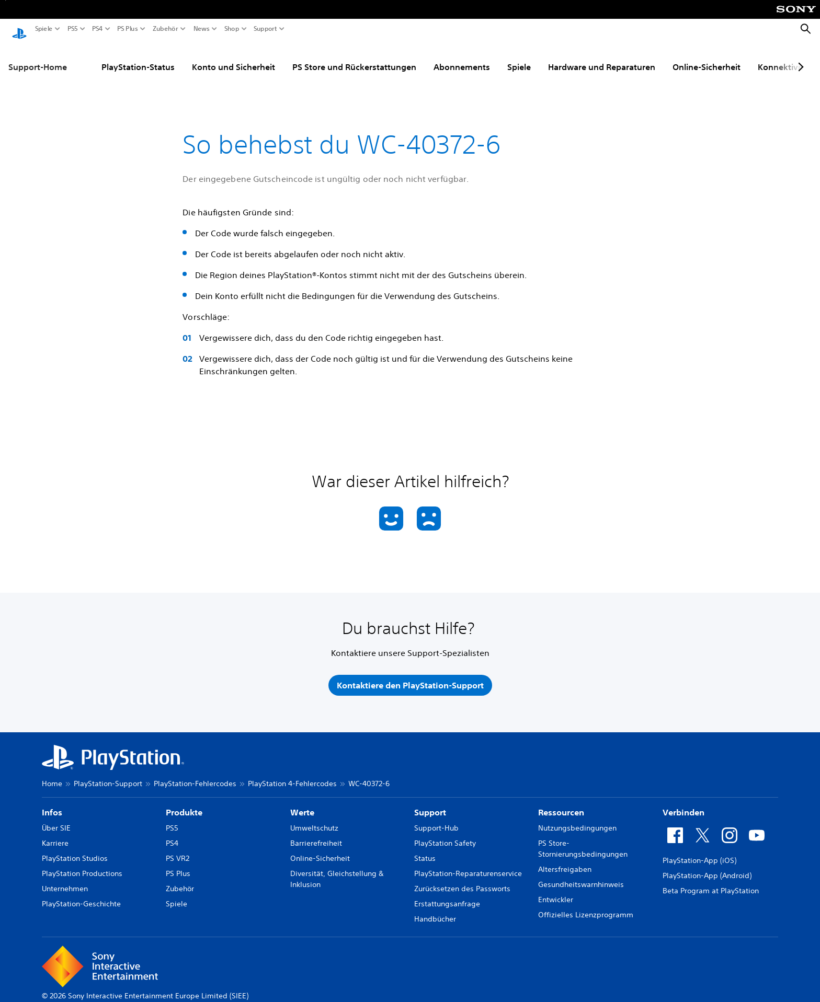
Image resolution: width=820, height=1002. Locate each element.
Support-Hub (436, 818)
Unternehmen (65, 878)
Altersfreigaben (564, 859)
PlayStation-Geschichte (81, 894)
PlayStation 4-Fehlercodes (292, 773)
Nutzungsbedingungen (577, 818)
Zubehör (165, 29)
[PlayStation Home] (19, 29)
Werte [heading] (302, 802)
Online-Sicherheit (707, 57)
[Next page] (799, 57)
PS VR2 (177, 848)
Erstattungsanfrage (447, 894)
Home (52, 773)
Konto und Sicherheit (233, 57)
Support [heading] (430, 802)
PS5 (72, 29)
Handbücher (435, 909)
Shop (232, 29)
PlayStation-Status (138, 57)
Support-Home (37, 57)
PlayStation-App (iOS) (699, 850)
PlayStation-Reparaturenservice (468, 863)
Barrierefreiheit (316, 833)
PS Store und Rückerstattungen (354, 57)
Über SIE (56, 818)
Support (265, 29)
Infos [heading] (52, 802)
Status (425, 848)
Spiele (44, 29)
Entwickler (555, 889)
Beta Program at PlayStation (711, 880)
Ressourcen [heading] (561, 802)
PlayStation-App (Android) (707, 865)
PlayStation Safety (445, 833)
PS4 (97, 29)
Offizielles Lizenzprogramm (585, 904)
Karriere (55, 833)
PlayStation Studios (75, 848)
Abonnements (462, 57)
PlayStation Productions (82, 863)
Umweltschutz (314, 818)
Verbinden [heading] (683, 802)
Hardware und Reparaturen (601, 57)
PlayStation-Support (108, 773)
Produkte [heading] (184, 802)
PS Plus (127, 29)
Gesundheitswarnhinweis (581, 874)
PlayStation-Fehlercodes (195, 773)
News (201, 29)
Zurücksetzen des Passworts (462, 878)
